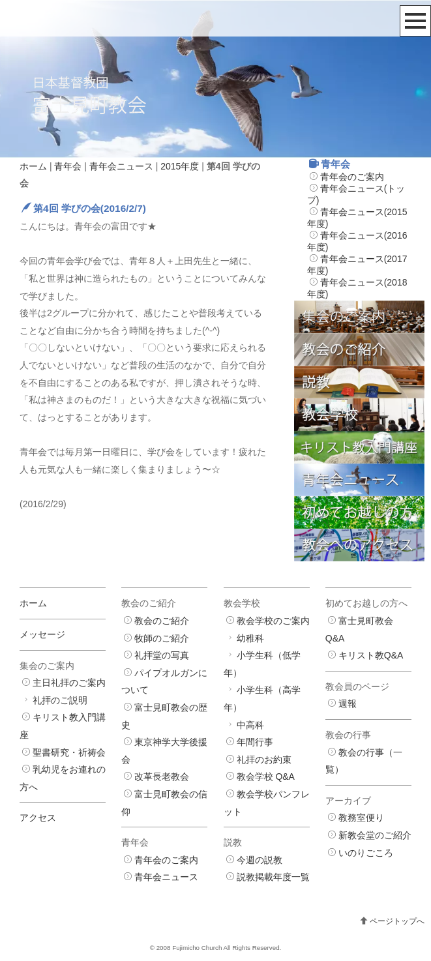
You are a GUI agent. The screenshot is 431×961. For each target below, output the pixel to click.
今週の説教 (259, 860)
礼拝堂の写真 (161, 655)
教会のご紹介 (161, 620)
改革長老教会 (161, 776)
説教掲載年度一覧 (273, 877)
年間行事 (255, 742)
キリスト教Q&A (371, 655)
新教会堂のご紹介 (374, 835)
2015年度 (179, 166)
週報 (347, 703)
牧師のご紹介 (161, 638)
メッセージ (42, 634)
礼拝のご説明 (60, 700)
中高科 (250, 725)
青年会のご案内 (352, 176)
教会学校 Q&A (266, 776)
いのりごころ (365, 853)
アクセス (38, 817)
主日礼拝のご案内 (69, 682)
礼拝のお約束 (264, 759)
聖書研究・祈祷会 (69, 752)
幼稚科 (250, 638)
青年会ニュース (121, 166)
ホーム (33, 166)
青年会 (68, 166)
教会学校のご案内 (273, 620)
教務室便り (361, 817)
